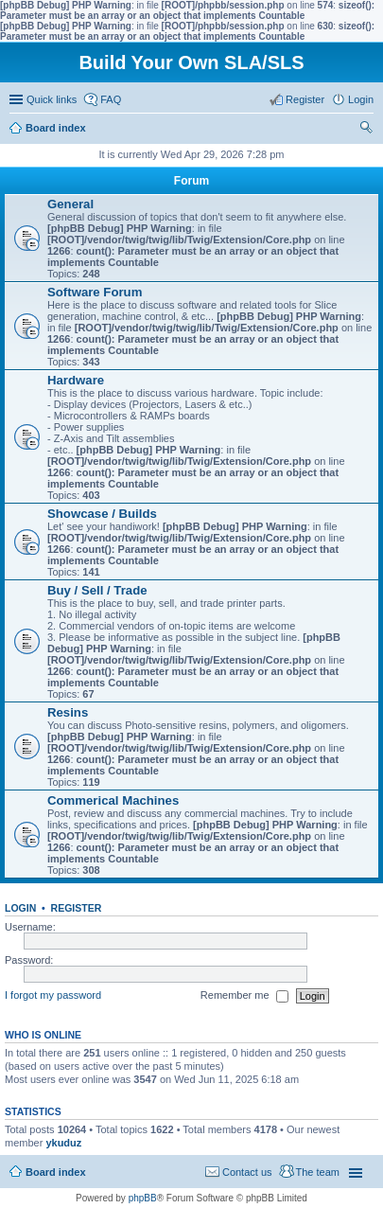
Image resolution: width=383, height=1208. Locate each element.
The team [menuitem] (317, 1172)
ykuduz (63, 1142)
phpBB (143, 1198)
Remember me (244, 996)
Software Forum (94, 292)
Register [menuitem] (305, 99)
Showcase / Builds (102, 513)
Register (76, 908)
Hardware (75, 380)
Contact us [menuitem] (247, 1172)
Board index (56, 1172)
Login (20, 908)
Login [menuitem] (361, 99)
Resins (67, 712)
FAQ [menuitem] (110, 99)
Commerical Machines (113, 800)
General (70, 204)
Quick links (51, 99)
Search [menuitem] (366, 129)
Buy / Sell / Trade (97, 590)
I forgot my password (53, 995)
